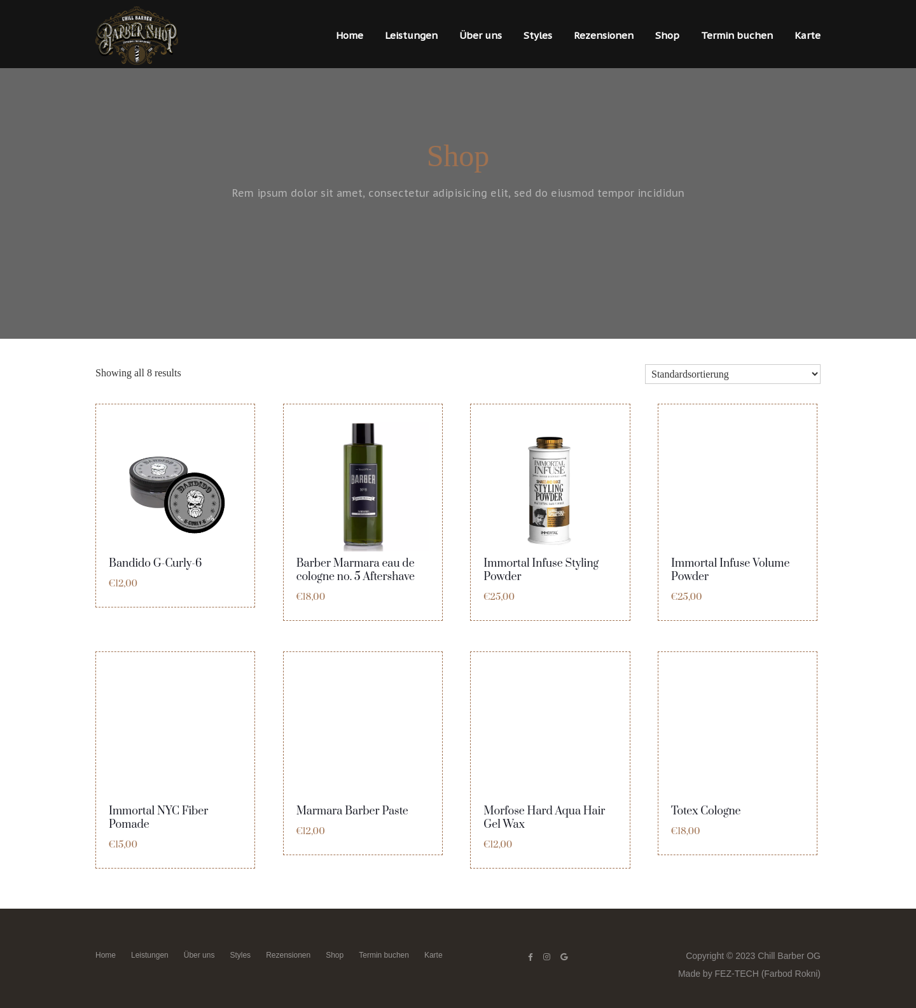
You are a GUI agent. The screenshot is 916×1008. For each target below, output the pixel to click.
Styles (538, 35)
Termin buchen (737, 35)
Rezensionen (604, 35)
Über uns (480, 35)
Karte (808, 35)
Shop (667, 35)
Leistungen (411, 35)
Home (349, 35)
